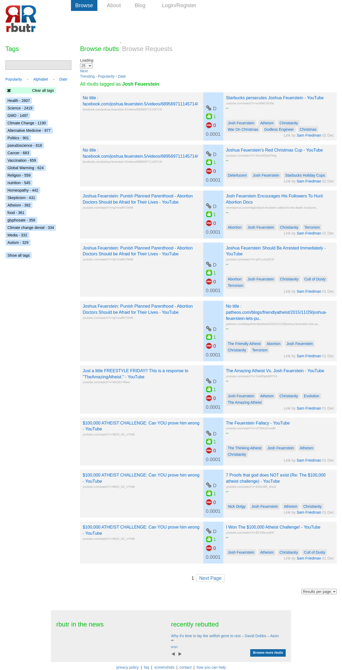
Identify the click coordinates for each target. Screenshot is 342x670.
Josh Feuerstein (241, 123)
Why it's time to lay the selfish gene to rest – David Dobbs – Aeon (225, 636)
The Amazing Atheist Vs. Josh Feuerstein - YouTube (275, 370)
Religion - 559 (18, 175)
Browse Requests (147, 48)
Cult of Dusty (315, 279)
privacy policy (127, 667)
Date (122, 76)
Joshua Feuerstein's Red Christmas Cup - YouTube (274, 150)
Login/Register (179, 5)
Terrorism (312, 227)
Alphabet (40, 79)
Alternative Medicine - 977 (29, 130)
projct (174, 646)
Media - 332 (17, 235)
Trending (87, 76)
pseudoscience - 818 (24, 145)
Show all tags (18, 255)
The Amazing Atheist (245, 402)
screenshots (164, 667)
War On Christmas (243, 129)
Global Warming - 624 (25, 168)
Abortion (235, 227)
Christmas (308, 129)
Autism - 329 (18, 242)
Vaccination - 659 (21, 160)
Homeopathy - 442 (22, 190)
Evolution (311, 396)
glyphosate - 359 (21, 220)
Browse (84, 5)
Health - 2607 (18, 100)
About (114, 5)
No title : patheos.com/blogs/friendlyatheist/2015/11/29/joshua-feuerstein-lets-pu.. (276, 312)
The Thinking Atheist (245, 448)
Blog (140, 5)
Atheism (267, 123)
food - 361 (15, 213)
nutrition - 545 (18, 183)
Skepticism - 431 (21, 198)
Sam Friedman (309, 135)
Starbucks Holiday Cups (305, 175)
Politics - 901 (18, 138)
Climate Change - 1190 (26, 123)
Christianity (289, 123)
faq (146, 667)
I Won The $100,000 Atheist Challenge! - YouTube (273, 527)
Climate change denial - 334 (30, 227)
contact (186, 667)
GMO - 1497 (17, 115)
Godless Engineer (279, 129)
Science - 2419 (19, 108)
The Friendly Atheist (244, 344)
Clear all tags (43, 90)
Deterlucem (237, 175)
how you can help (211, 667)
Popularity (106, 76)
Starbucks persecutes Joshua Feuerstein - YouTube (275, 98)
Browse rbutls (99, 48)
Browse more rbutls (268, 653)
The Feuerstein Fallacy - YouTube (258, 423)
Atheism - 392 (18, 205)
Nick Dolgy (237, 506)
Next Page (210, 578)
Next (84, 71)
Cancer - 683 (18, 153)
